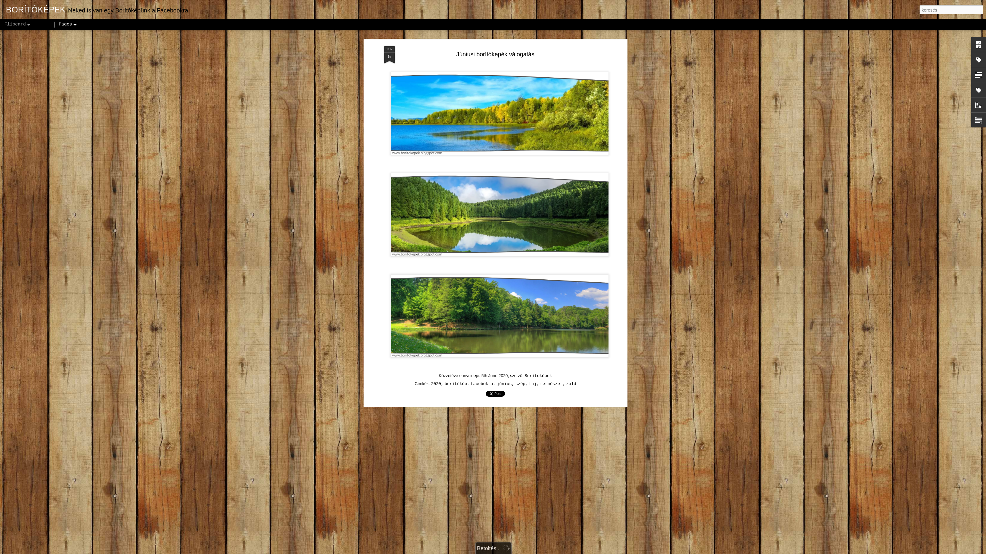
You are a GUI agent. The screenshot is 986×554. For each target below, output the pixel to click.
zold (571, 384)
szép (520, 384)
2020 (436, 384)
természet (551, 384)
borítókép (456, 384)
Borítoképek (538, 376)
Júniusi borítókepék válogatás (495, 54)
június (504, 384)
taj (532, 384)
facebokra (482, 384)
